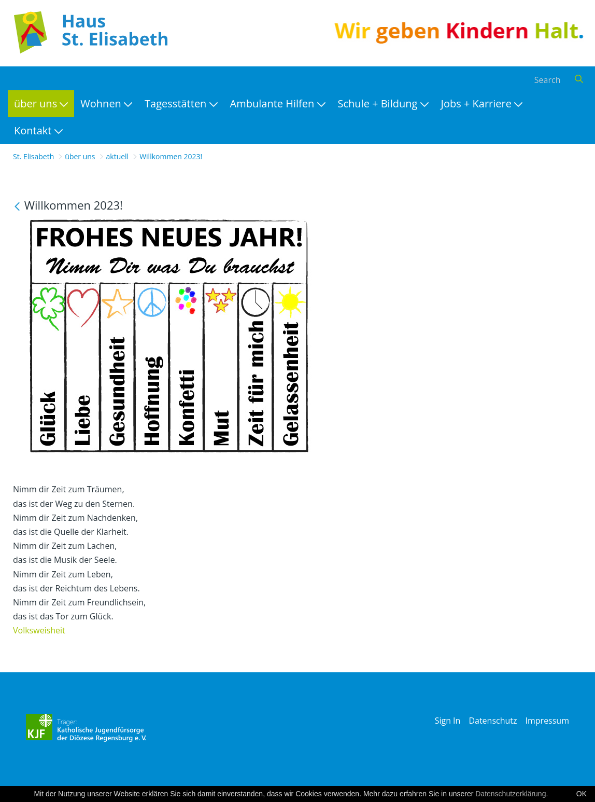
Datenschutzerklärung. (511, 794)
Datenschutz (493, 720)
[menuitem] (41, 103)
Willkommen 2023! (170, 156)
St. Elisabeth (33, 156)
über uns (80, 156)
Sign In (448, 720)
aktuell (117, 156)
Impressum (547, 720)
